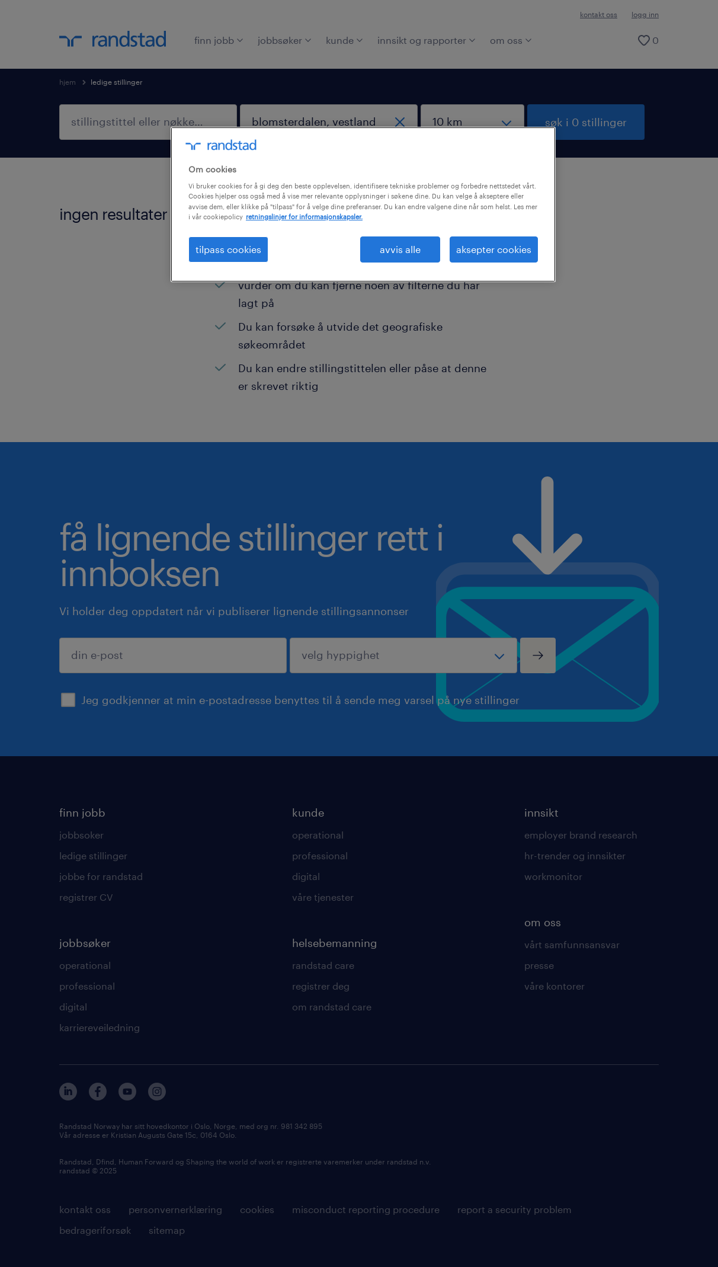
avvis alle (400, 249)
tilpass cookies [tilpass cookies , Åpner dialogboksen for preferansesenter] (228, 249)
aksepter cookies (493, 249)
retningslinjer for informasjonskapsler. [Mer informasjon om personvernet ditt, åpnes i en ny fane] (304, 216)
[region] (363, 204)
